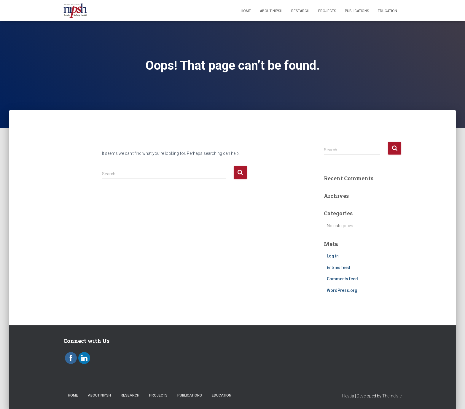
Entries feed (338, 267)
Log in (333, 256)
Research (300, 11)
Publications (357, 11)
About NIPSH (271, 11)
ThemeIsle (392, 396)
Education (387, 11)
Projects (327, 11)
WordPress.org (342, 290)
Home (246, 11)
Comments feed (342, 278)
